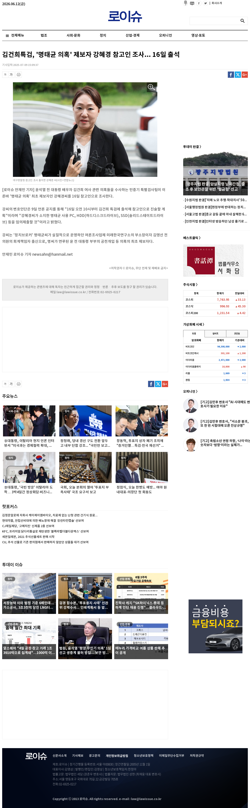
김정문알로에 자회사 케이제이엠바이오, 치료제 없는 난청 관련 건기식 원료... (50, 515)
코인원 (237, 333)
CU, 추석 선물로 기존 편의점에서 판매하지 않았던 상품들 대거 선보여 (45, 542)
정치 (103, 35)
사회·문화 (73, 35)
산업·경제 (132, 35)
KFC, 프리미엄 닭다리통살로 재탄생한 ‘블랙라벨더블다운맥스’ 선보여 (45, 531)
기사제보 (77, 756)
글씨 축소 (5, 75)
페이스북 (231, 75)
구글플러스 (245, 75)
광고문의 (94, 756)
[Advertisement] (45, 339)
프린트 (19, 75)
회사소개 (215, 3)
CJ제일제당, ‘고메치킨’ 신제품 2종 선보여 (28, 526)
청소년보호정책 (143, 756)
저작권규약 (197, 756)
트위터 (238, 75)
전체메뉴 (17, 35)
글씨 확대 (11, 75)
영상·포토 (198, 35)
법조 (44, 35)
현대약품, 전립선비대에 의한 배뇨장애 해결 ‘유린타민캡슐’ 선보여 (43, 521)
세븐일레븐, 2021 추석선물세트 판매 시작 (28, 537)
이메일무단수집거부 (171, 756)
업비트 (215, 333)
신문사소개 (60, 756)
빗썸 (194, 333)
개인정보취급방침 (117, 756)
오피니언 (165, 35)
